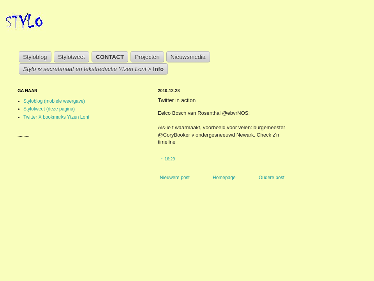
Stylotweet (71, 56)
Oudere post (271, 177)
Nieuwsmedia (188, 56)
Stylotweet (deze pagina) (49, 109)
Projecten (147, 56)
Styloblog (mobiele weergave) (54, 101)
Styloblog (35, 56)
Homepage (224, 177)
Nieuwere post (175, 177)
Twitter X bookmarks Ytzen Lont (56, 117)
